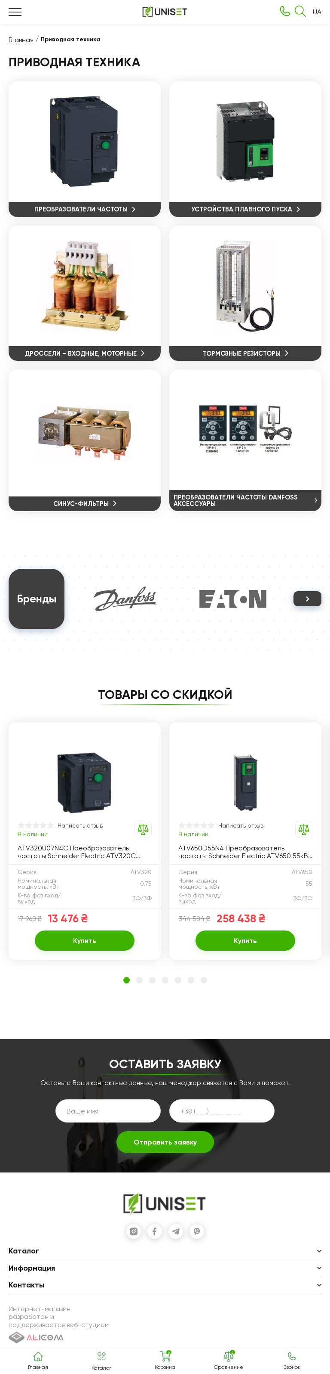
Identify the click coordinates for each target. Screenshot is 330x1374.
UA (317, 12)
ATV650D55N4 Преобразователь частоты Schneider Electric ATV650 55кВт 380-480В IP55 (245, 853)
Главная (21, 40)
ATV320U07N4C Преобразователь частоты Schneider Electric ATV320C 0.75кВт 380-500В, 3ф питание (77, 853)
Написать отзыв (80, 826)
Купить (84, 941)
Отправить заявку (165, 1143)
